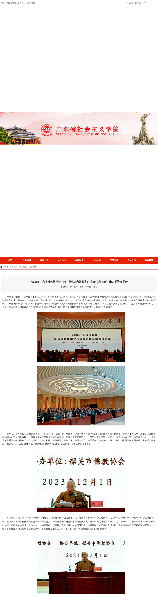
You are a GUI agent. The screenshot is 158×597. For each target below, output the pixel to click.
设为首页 (138, 3)
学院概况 (27, 260)
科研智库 (79, 260)
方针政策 (131, 260)
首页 (9, 260)
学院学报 (114, 260)
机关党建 (97, 260)
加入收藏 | (130, 3)
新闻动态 (44, 260)
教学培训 (62, 260)
